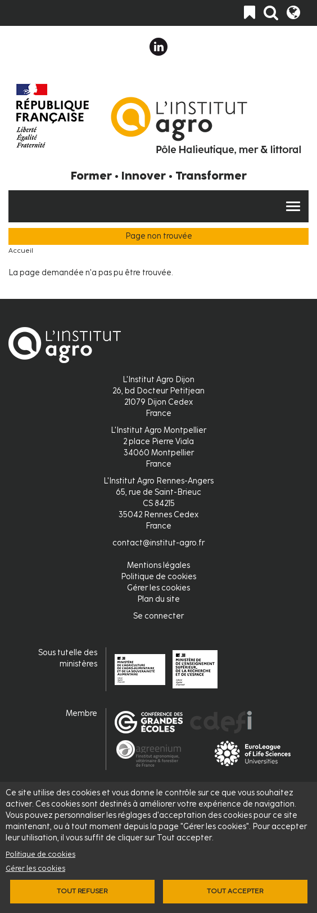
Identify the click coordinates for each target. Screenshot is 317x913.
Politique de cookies (40, 854)
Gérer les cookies (35, 868)
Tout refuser (82, 891)
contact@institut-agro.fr (158, 543)
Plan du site (158, 599)
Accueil (20, 250)
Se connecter (158, 616)
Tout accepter (235, 891)
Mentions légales (158, 565)
